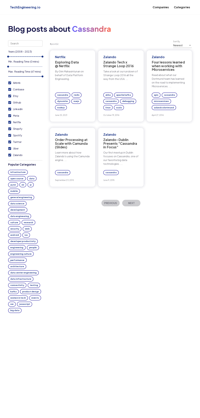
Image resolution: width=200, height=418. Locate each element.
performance (17, 260)
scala (119, 107)
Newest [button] (178, 45)
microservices (161, 101)
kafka (13, 291)
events (35, 298)
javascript (24, 304)
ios (26, 235)
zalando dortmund (164, 107)
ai (31, 185)
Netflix (60, 57)
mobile (14, 191)
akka (108, 95)
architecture (17, 266)
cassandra (62, 95)
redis (76, 95)
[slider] (8, 57)
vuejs (76, 101)
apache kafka (123, 95)
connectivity (17, 285)
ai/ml (13, 185)
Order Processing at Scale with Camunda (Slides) (71, 143)
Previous (110, 203)
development (17, 210)
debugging (128, 101)
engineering (16, 247)
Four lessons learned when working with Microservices (168, 65)
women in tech (18, 298)
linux (107, 107)
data (32, 178)
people (33, 247)
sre (12, 304)
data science (17, 203)
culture (14, 222)
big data (14, 310)
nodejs (61, 107)
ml (23, 185)
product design (30, 291)
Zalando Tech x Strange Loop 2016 (118, 64)
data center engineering (23, 272)
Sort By (176, 42)
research (28, 222)
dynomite (62, 101)
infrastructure (18, 172)
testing (34, 285)
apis (156, 95)
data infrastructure (20, 279)
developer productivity (23, 241)
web (27, 228)
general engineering (21, 197)
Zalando (109, 57)
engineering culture (21, 254)
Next (131, 203)
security (14, 228)
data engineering (19, 216)
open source (17, 178)
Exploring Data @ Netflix (67, 64)
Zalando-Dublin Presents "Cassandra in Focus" (120, 143)
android (14, 235)
